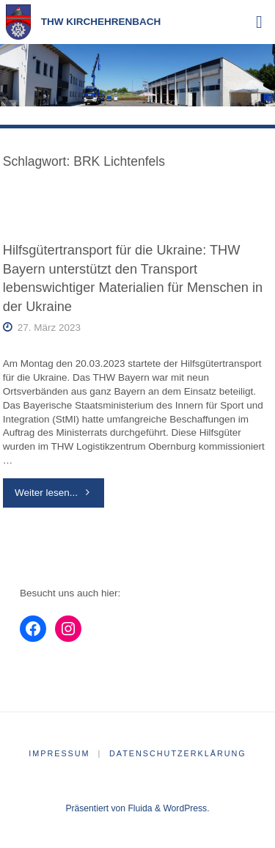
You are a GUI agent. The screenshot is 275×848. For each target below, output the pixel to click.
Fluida (138, 808)
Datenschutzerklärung (177, 753)
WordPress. (186, 808)
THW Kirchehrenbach (101, 21)
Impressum (59, 753)
